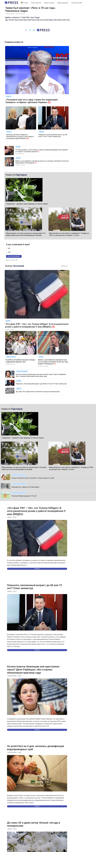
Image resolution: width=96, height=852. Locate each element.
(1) (38, 151)
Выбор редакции (63, 3)
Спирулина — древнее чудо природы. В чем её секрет (27, 204)
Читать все (64, 266)
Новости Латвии (49, 3)
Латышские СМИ (76, 3)
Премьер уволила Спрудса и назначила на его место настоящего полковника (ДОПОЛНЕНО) (20, 136)
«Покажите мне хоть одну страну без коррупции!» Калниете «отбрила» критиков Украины (32, 101)
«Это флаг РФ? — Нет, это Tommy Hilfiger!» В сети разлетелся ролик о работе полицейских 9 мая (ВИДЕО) (36, 511)
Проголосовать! (13, 256)
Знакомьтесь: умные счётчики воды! (25, 487)
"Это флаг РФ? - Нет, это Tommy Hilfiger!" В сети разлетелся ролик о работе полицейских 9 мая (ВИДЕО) (36, 325)
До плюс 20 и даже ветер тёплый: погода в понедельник (38, 391)
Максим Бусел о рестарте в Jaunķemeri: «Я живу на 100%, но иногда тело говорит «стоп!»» (69, 234)
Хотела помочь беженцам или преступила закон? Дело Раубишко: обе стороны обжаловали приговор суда (41, 375)
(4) (53, 326)
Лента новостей (36, 3)
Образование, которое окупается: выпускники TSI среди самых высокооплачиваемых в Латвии (25, 234)
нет (9, 252)
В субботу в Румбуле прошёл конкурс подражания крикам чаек (20, 361)
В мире (24, 3)
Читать (37, 568)
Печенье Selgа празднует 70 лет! (24, 496)
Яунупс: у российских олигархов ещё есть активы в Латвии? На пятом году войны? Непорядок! (53, 362)
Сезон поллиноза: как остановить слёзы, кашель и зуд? (33, 478)
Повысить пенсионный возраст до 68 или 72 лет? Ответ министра (52, 135)
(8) (28, 138)
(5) (49, 102)
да (9, 248)
